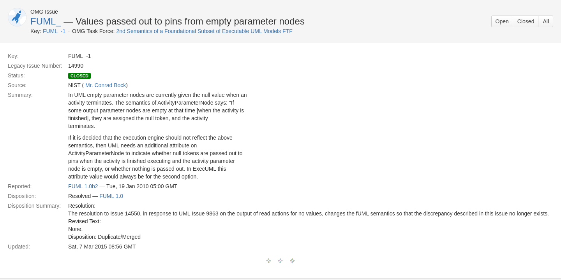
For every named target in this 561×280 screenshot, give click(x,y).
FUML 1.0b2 (83, 186)
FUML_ (45, 21)
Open (502, 21)
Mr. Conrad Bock (105, 85)
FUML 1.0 (111, 196)
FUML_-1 (54, 31)
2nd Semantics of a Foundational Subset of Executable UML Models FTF (204, 31)
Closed (526, 21)
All (546, 21)
